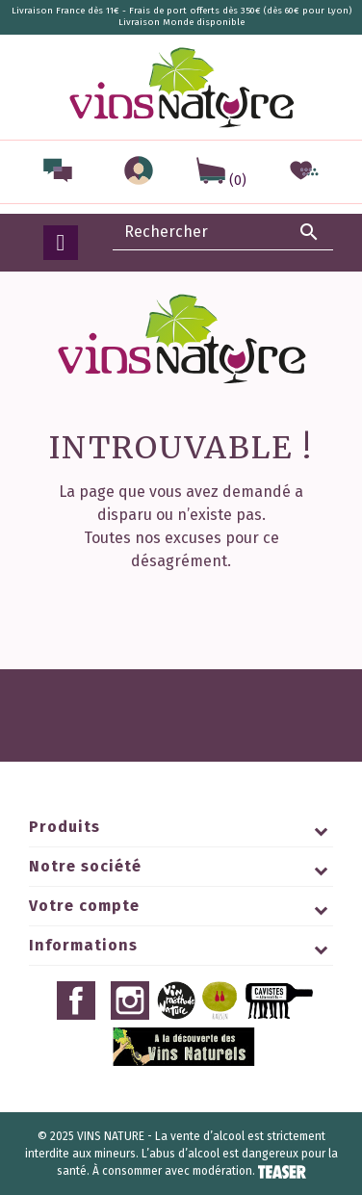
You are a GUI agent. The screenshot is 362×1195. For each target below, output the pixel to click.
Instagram (130, 1000)
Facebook (76, 1000)
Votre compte (84, 905)
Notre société (85, 866)
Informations (83, 945)
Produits (64, 827)
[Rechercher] (223, 232)
